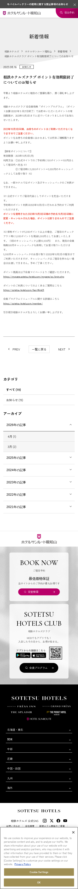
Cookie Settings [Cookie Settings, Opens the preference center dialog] (39, 872)
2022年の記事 (16, 494)
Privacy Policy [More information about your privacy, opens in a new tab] (23, 864)
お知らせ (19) (14, 400)
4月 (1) (12, 436)
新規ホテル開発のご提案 (52, 826)
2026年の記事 (16, 425)
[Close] (73, 832)
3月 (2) (12, 446)
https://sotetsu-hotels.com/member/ (23, 303)
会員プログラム (38, 668)
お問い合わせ (13, 826)
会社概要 (29, 826)
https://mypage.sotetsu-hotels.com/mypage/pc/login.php (33, 276)
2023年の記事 (16, 482)
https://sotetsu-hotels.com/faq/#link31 (23, 290)
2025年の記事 (16, 457)
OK (39, 882)
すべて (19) (13, 389)
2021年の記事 (16, 507)
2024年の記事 (16, 470)
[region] (39, 858)
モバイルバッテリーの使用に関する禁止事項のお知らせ (37, 4)
